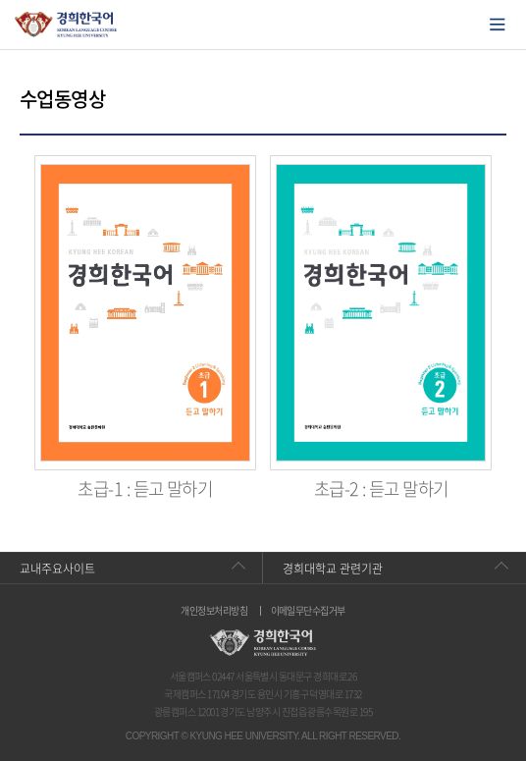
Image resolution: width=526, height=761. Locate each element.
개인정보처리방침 (214, 611)
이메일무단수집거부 (308, 611)
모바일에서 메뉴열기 (497, 24)
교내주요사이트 (57, 568)
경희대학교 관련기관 (333, 568)
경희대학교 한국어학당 (66, 24)
